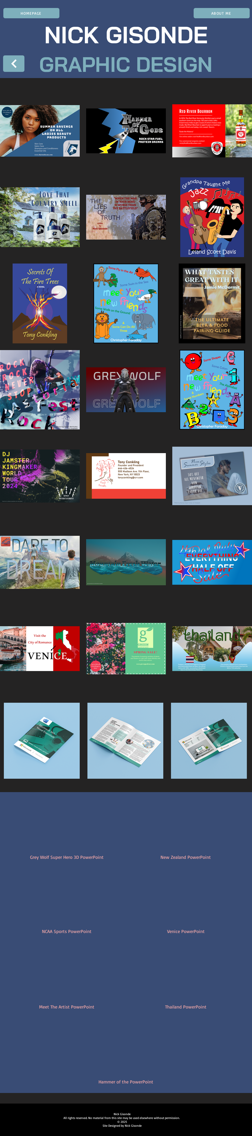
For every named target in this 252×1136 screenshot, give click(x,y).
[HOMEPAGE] (31, 13)
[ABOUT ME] (222, 13)
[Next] (13, 63)
